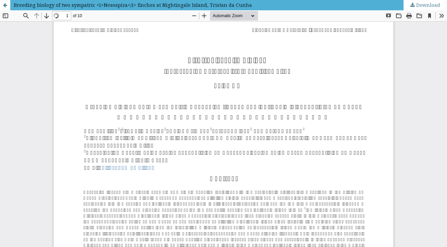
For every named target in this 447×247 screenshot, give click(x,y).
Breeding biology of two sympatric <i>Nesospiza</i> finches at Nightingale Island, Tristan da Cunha (133, 5)
